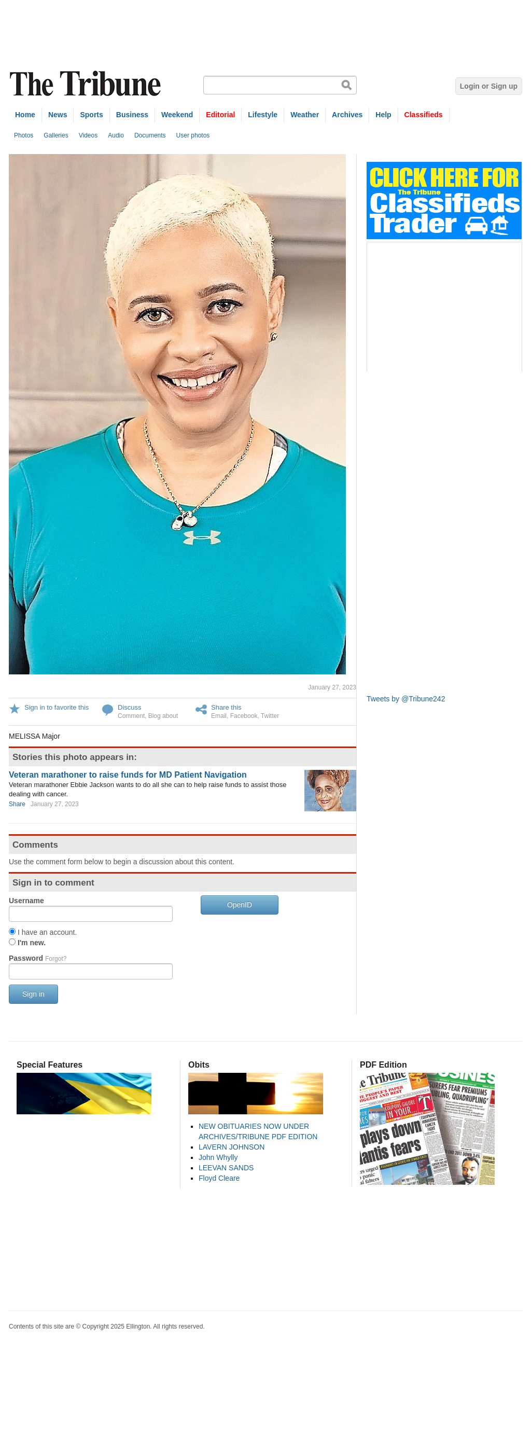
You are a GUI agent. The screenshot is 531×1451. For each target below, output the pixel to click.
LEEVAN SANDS (226, 1168)
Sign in (33, 994)
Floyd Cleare (219, 1178)
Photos (23, 135)
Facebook (244, 716)
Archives (347, 114)
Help (383, 114)
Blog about (163, 716)
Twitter (270, 716)
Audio (116, 135)
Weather (304, 114)
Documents (150, 135)
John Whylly (218, 1157)
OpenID (239, 905)
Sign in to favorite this (56, 707)
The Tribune (86, 84)
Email (219, 716)
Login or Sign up (489, 86)
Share (17, 804)
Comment (131, 716)
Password (37, 958)
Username (26, 900)
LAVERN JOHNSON (231, 1147)
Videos (88, 135)
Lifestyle (262, 114)
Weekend (177, 114)
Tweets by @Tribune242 (406, 699)
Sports (91, 114)
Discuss (130, 707)
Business (132, 114)
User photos (193, 135)
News (57, 114)
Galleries (56, 135)
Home (25, 114)
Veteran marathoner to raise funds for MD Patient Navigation (128, 774)
